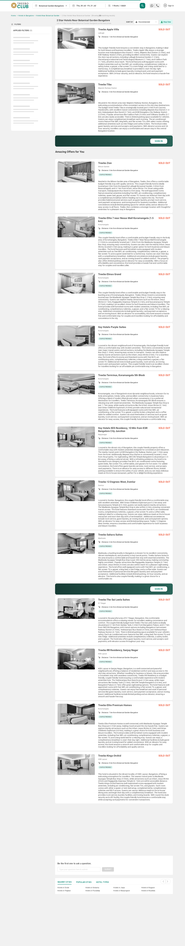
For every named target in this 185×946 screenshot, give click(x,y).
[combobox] (52, 6)
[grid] (114, 437)
